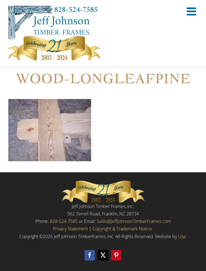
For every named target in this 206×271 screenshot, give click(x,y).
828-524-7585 (64, 221)
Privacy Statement (70, 229)
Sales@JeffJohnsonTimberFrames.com (134, 221)
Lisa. (182, 236)
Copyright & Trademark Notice (122, 229)
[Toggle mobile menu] (192, 11)
